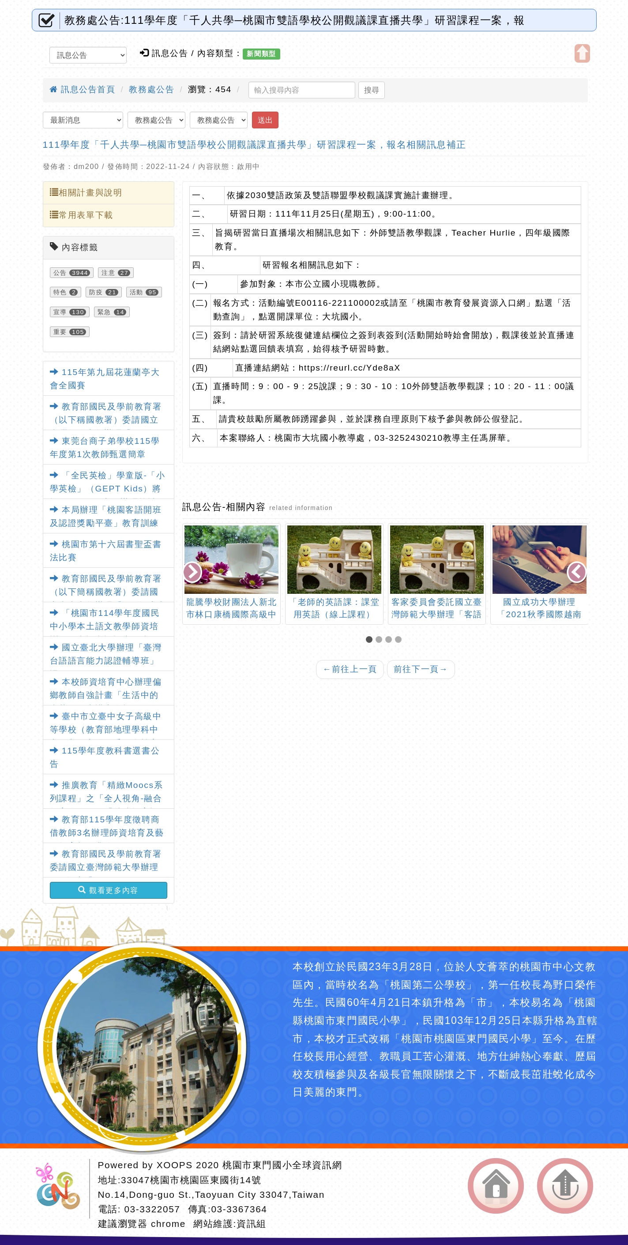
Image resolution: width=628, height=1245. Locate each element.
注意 (108, 272)
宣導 (60, 311)
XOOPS (175, 1165)
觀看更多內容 (108, 890)
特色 (60, 292)
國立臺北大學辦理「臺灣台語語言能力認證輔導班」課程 (106, 661)
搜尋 (371, 90)
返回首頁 (496, 1186)
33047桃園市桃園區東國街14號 (191, 1180)
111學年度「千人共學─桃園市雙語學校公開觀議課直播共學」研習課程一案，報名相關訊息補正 (255, 144)
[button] (371, 640)
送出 (265, 120)
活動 (136, 292)
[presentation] (193, 573)
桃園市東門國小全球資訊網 (282, 1165)
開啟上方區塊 (582, 53)
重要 (60, 331)
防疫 (96, 292)
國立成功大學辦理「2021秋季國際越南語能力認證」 (539, 614)
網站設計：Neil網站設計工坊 (61, 1189)
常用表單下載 (81, 215)
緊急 (104, 311)
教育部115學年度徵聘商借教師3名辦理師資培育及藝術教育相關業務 (107, 833)
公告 (60, 272)
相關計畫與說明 (86, 192)
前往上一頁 (350, 669)
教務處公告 (151, 89)
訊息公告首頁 (82, 89)
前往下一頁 (421, 669)
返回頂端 (565, 1186)
